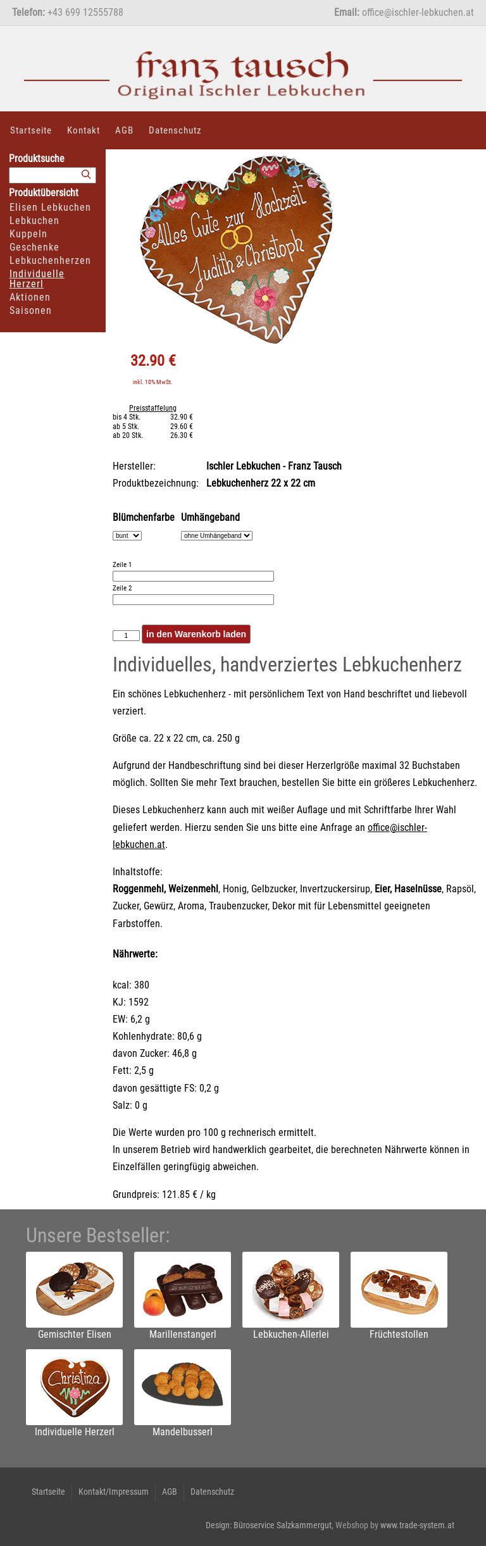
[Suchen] (86, 175)
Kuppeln (28, 234)
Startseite (31, 130)
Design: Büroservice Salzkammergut (269, 1525)
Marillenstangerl (182, 1334)
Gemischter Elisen (74, 1334)
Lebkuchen (34, 221)
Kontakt (83, 130)
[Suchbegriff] (52, 175)
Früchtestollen (399, 1334)
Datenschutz (175, 130)
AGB (124, 130)
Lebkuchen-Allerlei (291, 1334)
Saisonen (30, 310)
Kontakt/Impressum (113, 1492)
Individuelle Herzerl (37, 279)
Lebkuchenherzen (50, 260)
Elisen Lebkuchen (50, 207)
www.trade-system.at (417, 1525)
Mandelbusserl (183, 1432)
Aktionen (30, 297)
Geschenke (34, 247)
